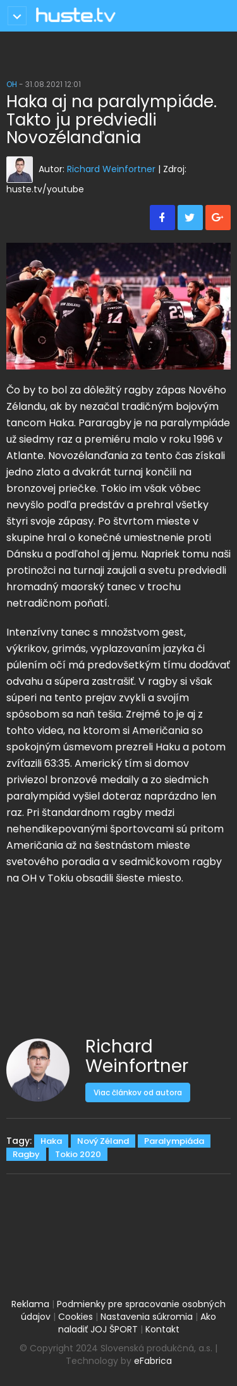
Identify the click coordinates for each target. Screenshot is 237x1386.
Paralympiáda (174, 1141)
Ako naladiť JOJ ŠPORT (137, 1323)
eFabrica (153, 1360)
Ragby (26, 1154)
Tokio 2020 (78, 1154)
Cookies (75, 1316)
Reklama (30, 1304)
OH (11, 84)
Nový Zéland (103, 1141)
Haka (51, 1141)
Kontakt (162, 1329)
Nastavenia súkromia (146, 1316)
